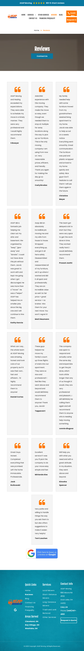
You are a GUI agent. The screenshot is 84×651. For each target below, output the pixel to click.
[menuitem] (23, 15)
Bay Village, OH (32, 625)
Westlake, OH (31, 628)
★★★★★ (39, 3)
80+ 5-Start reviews (55, 3)
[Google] (15, 610)
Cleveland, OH (31, 621)
